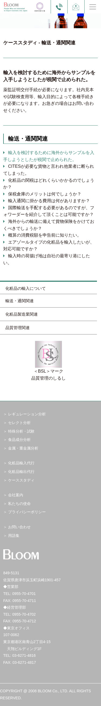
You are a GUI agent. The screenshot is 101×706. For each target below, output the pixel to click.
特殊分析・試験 (21, 431)
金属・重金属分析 (23, 448)
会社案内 (15, 495)
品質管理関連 (17, 327)
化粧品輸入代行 (21, 463)
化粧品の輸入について (25, 288)
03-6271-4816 (24, 655)
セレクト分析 (19, 422)
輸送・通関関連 (19, 300)
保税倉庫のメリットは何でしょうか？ (44, 194)
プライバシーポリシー (27, 512)
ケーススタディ (21, 480)
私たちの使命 (19, 503)
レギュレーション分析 (27, 414)
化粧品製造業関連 (21, 314)
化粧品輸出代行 (21, 471)
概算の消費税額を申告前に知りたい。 (44, 235)
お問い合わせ (19, 527)
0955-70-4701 (24, 593)
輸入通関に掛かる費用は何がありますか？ (49, 200)
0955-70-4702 (24, 614)
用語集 (13, 535)
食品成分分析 (19, 439)
